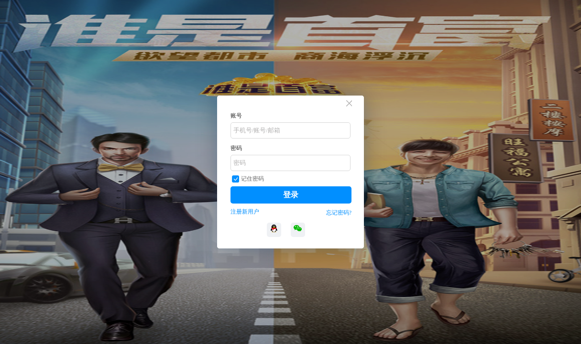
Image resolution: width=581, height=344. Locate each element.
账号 (236, 115)
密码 (236, 148)
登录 (290, 195)
